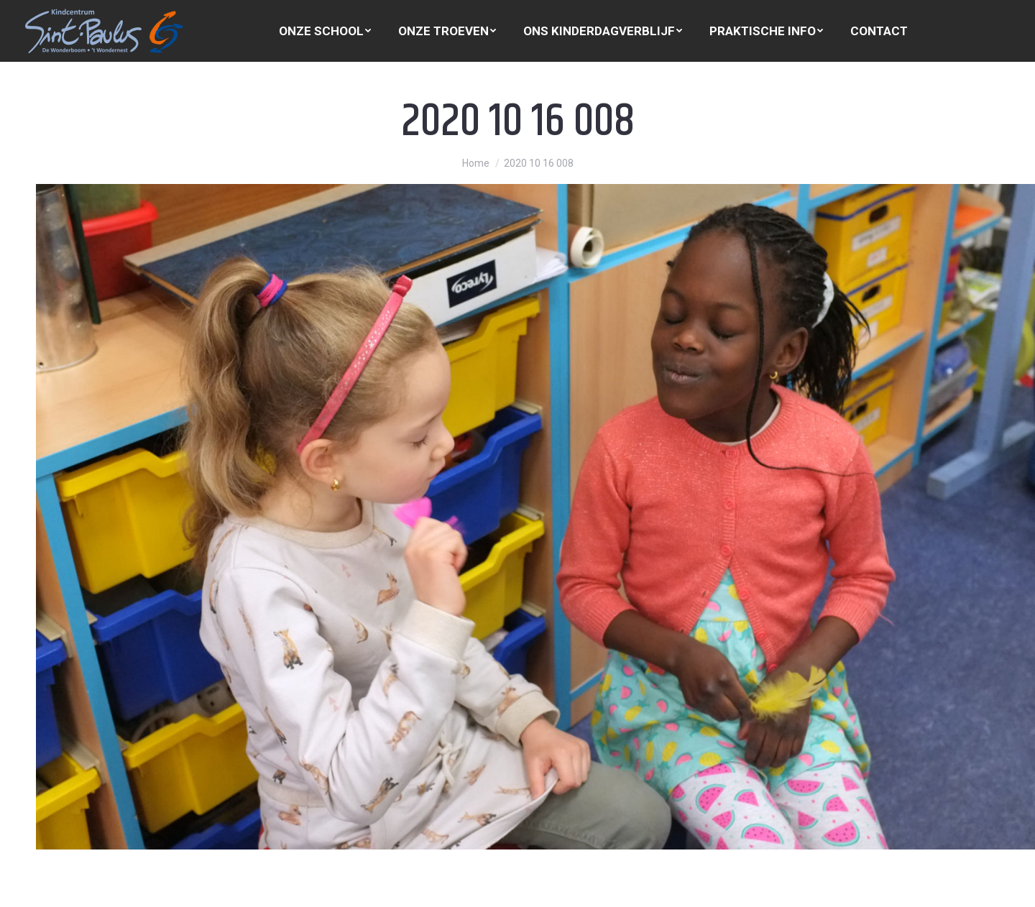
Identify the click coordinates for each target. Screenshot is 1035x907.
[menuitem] (325, 31)
